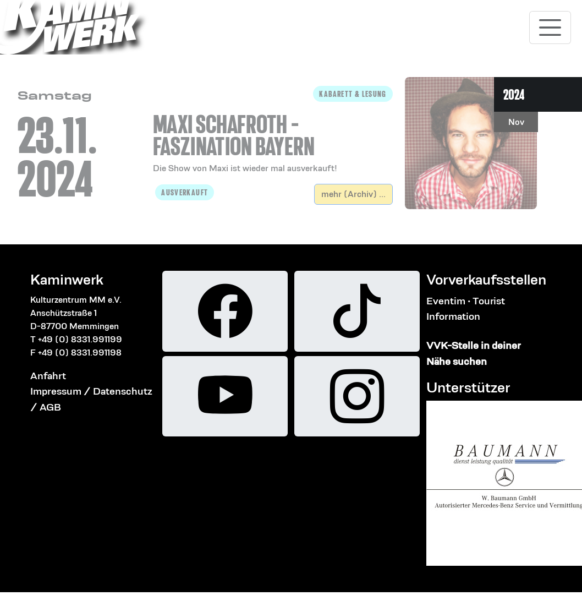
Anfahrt (48, 375)
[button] (273, 130)
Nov (516, 122)
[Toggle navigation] (550, 27)
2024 (514, 94)
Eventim (445, 301)
